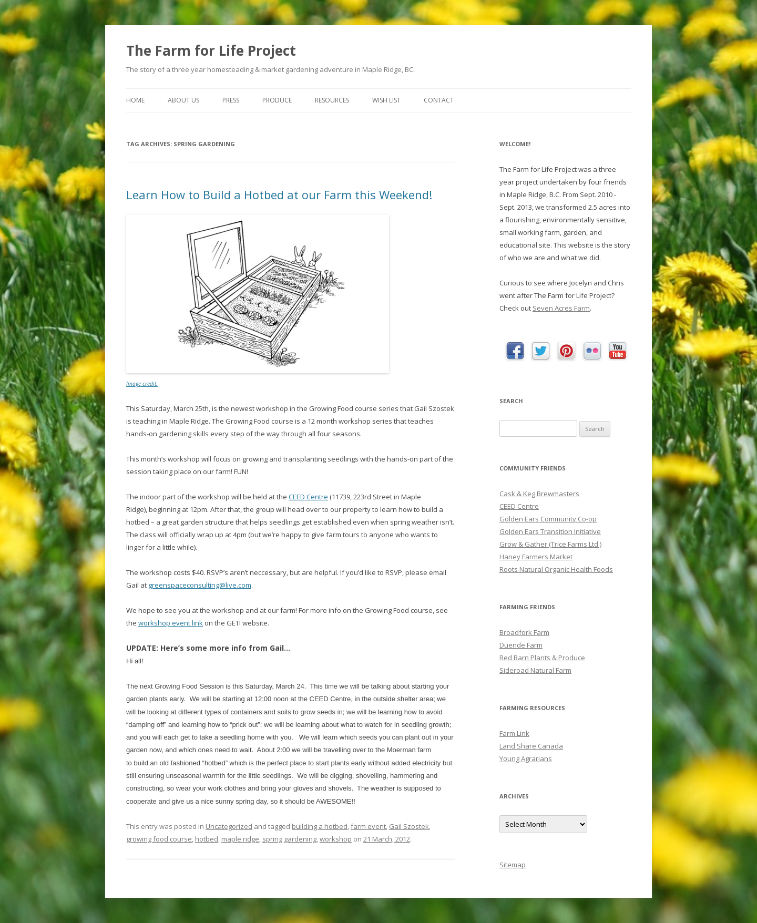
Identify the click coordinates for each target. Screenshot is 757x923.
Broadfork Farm (524, 632)
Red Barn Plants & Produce (542, 657)
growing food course (159, 839)
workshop (336, 839)
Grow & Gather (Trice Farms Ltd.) (550, 544)
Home (135, 100)
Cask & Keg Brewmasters (539, 493)
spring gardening (289, 839)
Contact (439, 100)
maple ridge (240, 839)
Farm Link (514, 733)
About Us (183, 100)
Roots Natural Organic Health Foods (556, 569)
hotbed (206, 839)
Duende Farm (521, 645)
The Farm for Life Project (211, 50)
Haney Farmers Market (535, 556)
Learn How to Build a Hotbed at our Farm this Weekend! (279, 194)
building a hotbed (319, 826)
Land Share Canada (531, 746)
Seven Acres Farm (561, 308)
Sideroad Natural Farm (535, 670)
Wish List (386, 100)
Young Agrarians (525, 758)
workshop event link (170, 623)
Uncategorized (229, 826)
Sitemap (512, 864)
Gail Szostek (409, 826)
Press (230, 100)
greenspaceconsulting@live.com (199, 585)
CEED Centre (308, 496)
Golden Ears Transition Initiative (550, 531)
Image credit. (142, 383)
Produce (277, 100)
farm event (368, 826)
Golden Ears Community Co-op (548, 519)
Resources (332, 100)
